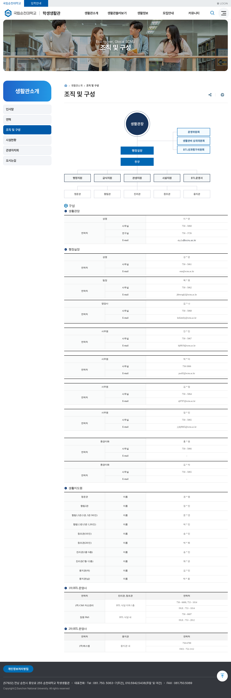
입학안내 (36, 3)
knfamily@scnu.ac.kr (186, 318)
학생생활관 (51, 13)
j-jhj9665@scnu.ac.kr (187, 427)
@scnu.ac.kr (189, 401)
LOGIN (222, 3)
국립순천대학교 (12, 3)
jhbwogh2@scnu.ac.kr (187, 294)
